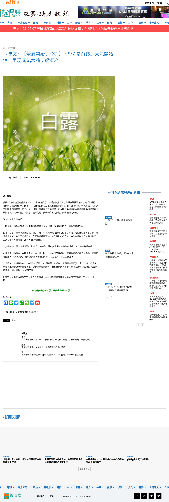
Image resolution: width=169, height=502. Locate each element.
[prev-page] (107, 297)
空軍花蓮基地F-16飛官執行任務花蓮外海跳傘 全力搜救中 (105, 460)
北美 (14, 320)
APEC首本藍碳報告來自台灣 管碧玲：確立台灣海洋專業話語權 (158, 206)
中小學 (153, 214)
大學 (152, 293)
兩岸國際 (12, 48)
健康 (152, 311)
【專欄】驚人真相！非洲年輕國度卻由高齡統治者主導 (22, 460)
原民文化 (154, 228)
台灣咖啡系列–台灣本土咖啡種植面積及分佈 (158, 317)
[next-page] (111, 297)
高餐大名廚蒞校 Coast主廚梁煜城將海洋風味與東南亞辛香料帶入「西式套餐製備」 (158, 301)
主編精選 (108, 217)
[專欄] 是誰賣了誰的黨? (138, 459)
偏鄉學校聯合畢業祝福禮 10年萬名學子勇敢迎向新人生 (158, 220)
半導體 (153, 241)
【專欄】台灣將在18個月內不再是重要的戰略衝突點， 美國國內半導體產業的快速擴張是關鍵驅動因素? (158, 266)
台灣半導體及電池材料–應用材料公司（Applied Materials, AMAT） (158, 248)
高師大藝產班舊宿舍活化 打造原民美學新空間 (158, 233)
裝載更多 (84, 469)
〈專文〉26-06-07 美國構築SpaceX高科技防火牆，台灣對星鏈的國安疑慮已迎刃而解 (72, 29)
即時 (107, 251)
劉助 (15, 177)
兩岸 (152, 198)
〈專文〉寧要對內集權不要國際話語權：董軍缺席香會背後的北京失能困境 (158, 284)
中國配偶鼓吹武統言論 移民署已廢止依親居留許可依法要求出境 (63, 460)
